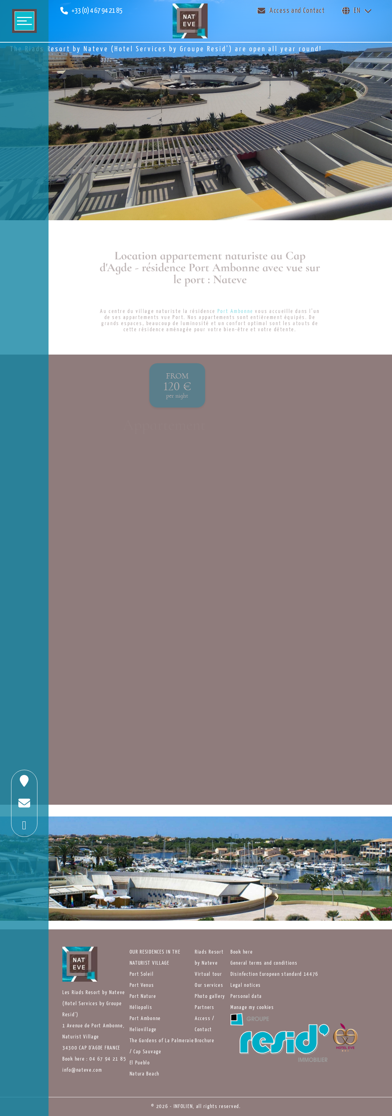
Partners (205, 1007)
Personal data (246, 996)
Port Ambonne (145, 1018)
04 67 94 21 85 (107, 1059)
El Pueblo (140, 1063)
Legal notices (245, 985)
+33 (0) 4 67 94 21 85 (96, 11)
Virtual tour (208, 974)
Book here (241, 952)
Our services (209, 985)
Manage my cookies (252, 1007)
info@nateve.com (82, 1070)
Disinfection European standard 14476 (274, 974)
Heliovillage (143, 1030)
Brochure (205, 1041)
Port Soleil (142, 974)
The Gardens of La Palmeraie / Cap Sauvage (162, 1046)
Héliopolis (141, 1007)
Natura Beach (144, 1074)
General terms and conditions (264, 963)
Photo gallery (210, 996)
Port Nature (143, 996)
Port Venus (142, 985)
